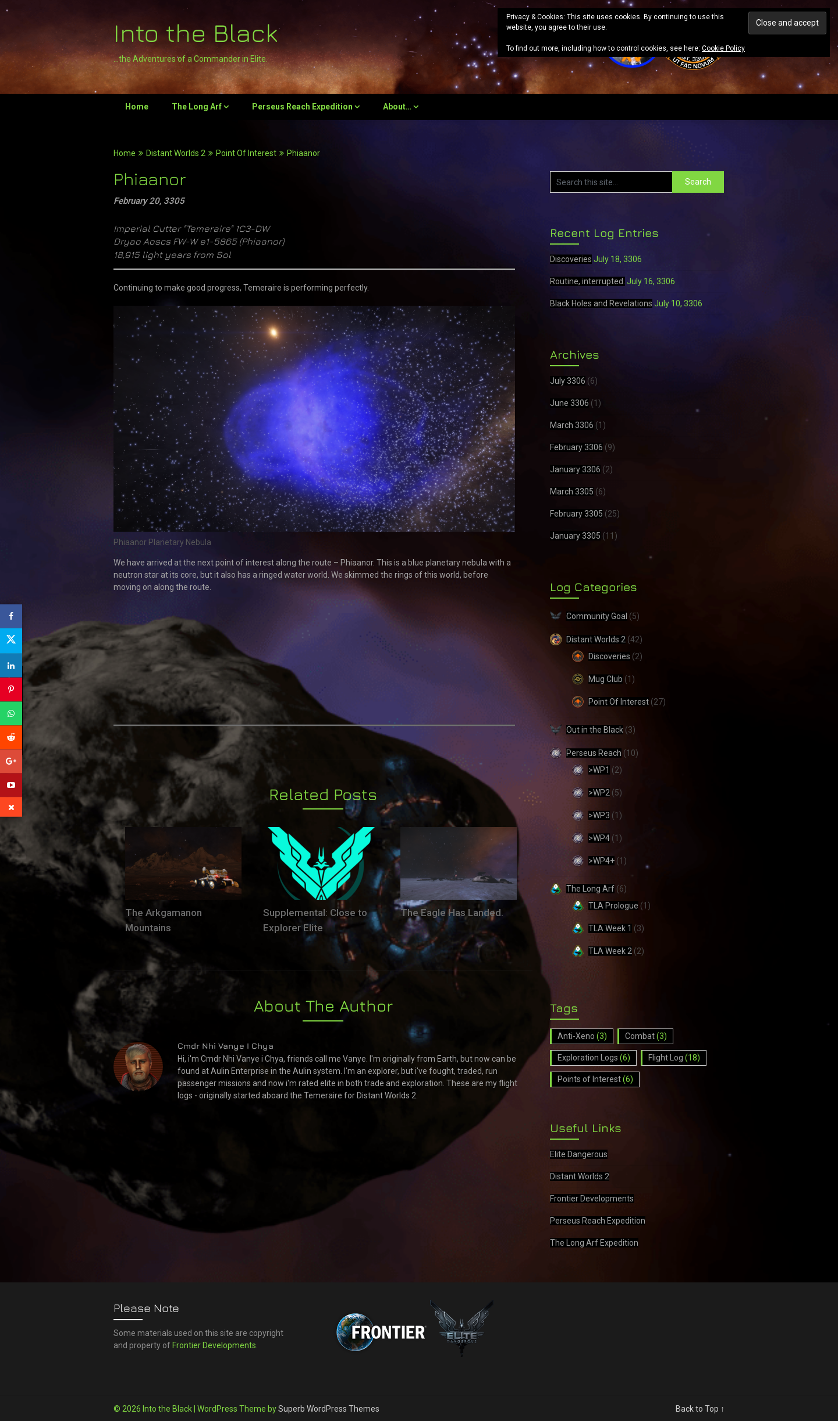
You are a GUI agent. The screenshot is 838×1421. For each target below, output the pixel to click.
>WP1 (599, 770)
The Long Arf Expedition (594, 1242)
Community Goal (596, 616)
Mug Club (605, 679)
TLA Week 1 (610, 928)
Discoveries (571, 259)
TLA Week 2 (610, 951)
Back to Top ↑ (700, 1408)
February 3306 (576, 447)
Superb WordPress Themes (328, 1408)
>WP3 (599, 815)
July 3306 (567, 381)
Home (136, 106)
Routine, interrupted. (587, 281)
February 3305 (576, 513)
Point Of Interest (246, 153)
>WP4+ (601, 860)
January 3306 (575, 469)
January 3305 (575, 535)
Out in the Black (594, 729)
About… (397, 106)
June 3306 (569, 403)
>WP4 (599, 838)
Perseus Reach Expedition (302, 106)
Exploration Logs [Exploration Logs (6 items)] (594, 1057)
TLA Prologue (613, 905)
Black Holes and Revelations (601, 303)
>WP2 (599, 792)
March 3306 (572, 425)
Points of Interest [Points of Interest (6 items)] (595, 1079)
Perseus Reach (594, 753)
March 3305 (572, 491)
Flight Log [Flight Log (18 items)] (674, 1057)
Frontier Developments (592, 1198)
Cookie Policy (723, 48)
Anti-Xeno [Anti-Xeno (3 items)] (582, 1036)
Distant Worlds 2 (175, 153)
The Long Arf (197, 106)
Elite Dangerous (579, 1154)
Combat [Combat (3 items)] (646, 1036)
